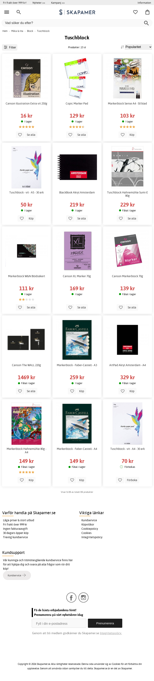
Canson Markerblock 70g (127, 276)
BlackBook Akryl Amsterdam (77, 192)
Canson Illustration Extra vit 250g (26, 103)
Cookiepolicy (89, 529)
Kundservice (89, 520)
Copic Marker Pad (77, 103)
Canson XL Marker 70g (77, 276)
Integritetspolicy (91, 537)
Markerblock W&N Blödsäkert (26, 276)
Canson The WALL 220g (26, 365)
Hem (4, 30)
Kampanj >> (58, 2)
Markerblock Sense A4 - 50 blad (127, 103)
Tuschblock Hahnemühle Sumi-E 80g (127, 194)
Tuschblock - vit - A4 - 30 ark (127, 448)
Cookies (86, 533)
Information (144, 2)
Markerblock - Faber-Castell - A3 (77, 365)
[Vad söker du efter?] (77, 23)
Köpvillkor (87, 524)
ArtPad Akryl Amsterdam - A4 (127, 365)
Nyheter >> (39, 2)
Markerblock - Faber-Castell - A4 (77, 448)
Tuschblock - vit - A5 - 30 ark (26, 192)
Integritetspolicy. (111, 633)
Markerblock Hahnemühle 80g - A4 (26, 450)
